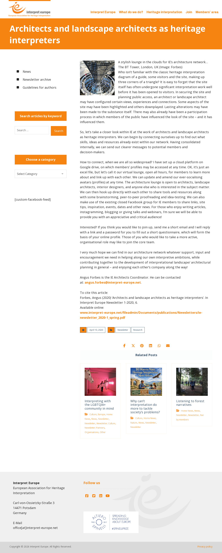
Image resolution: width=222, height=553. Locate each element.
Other (103, 432)
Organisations (92, 432)
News (94, 418)
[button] (124, 345)
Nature (133, 422)
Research (137, 329)
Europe (101, 414)
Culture (93, 414)
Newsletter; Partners (95, 427)
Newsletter (123, 329)
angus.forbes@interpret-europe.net (113, 282)
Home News (150, 418)
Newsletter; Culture (106, 423)
